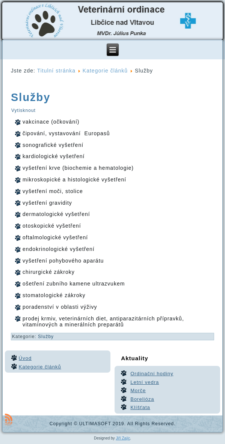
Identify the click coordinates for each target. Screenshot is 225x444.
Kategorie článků (105, 71)
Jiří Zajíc (123, 438)
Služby (30, 97)
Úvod (25, 358)
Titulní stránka (56, 71)
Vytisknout (23, 110)
